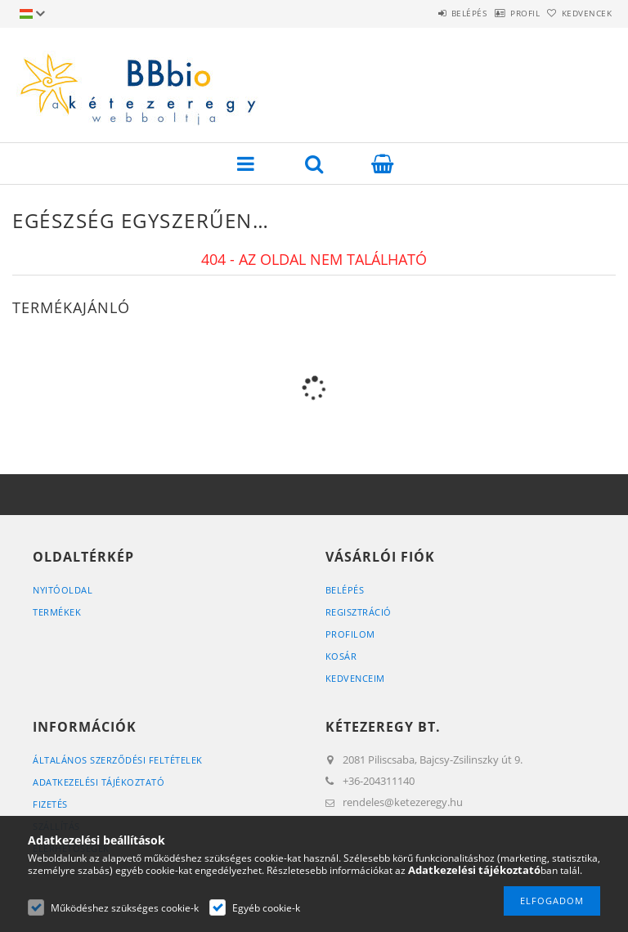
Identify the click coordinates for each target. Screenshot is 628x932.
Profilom (350, 634)
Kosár (341, 656)
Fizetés (50, 804)
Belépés (427, 13)
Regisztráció (358, 612)
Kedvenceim (355, 678)
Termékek (57, 612)
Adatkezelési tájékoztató (98, 782)
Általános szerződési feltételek (118, 760)
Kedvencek (579, 13)
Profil (499, 13)
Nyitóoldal (62, 590)
